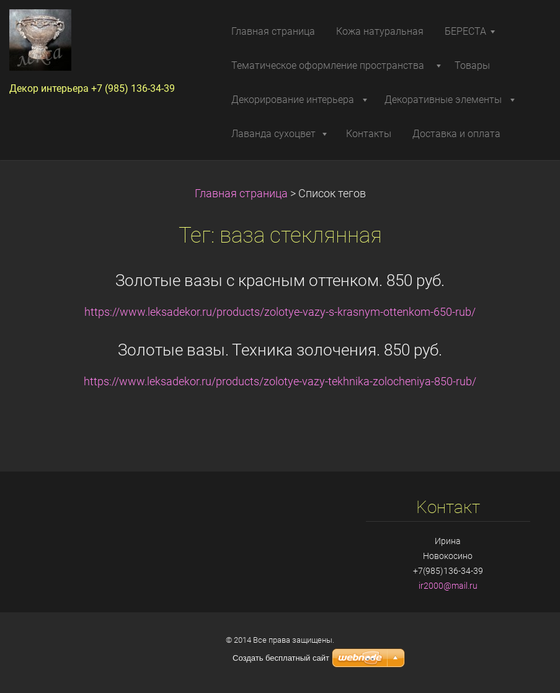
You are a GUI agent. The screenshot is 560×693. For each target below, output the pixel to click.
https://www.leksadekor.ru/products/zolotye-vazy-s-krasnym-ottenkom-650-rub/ (280, 312)
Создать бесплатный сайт (281, 658)
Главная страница (241, 193)
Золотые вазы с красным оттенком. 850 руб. (280, 280)
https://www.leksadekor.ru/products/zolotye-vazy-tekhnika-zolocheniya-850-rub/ (280, 381)
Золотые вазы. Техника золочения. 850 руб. (280, 350)
